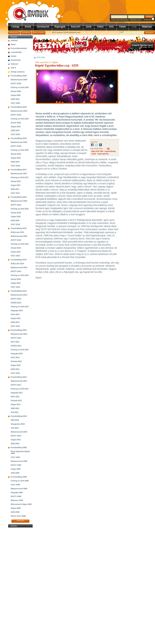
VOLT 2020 (15, 103)
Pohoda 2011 (16, 400)
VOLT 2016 (15, 224)
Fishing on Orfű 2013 (20, 307)
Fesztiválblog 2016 (19, 197)
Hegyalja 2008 (17, 492)
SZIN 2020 (15, 99)
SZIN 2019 (15, 130)
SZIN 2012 (15, 369)
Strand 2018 (16, 154)
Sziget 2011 (16, 404)
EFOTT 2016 (16, 205)
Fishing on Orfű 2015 (20, 244)
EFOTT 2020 (16, 83)
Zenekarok (43, 26)
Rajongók (60, 26)
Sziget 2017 (16, 185)
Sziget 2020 (16, 95)
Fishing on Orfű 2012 (20, 350)
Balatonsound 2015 (19, 236)
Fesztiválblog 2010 (19, 416)
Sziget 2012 (16, 365)
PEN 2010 (15, 420)
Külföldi (14, 40)
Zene (88, 26)
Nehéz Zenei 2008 (18, 516)
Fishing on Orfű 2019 (20, 119)
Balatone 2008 (17, 500)
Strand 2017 (16, 181)
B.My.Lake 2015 (17, 232)
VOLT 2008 (15, 485)
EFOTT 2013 (16, 299)
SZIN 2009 (15, 473)
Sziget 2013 (16, 318)
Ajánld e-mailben (38, 32)
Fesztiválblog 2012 (19, 330)
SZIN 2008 (15, 512)
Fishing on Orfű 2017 (20, 177)
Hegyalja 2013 (17, 310)
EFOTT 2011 (16, 385)
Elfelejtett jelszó (135, 19)
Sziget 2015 (16, 252)
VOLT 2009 (15, 457)
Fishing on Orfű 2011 (20, 389)
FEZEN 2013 (16, 303)
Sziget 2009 (16, 469)
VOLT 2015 (15, 256)
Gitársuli (14, 64)
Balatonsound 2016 (19, 201)
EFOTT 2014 (16, 271)
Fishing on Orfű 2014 (20, 275)
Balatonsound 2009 (19, 461)
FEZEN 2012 (16, 346)
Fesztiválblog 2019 (19, 107)
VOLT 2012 (15, 373)
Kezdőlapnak (26, 32)
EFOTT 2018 (16, 146)
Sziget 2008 (16, 508)
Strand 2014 (16, 279)
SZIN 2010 (15, 444)
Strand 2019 (16, 123)
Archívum (20, 520)
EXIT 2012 (15, 342)
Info (111, 26)
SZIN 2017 (15, 189)
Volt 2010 (15, 428)
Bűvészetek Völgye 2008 (21, 504)
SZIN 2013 (15, 322)
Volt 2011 (15, 412)
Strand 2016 (16, 213)
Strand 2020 (16, 91)
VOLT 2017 (15, 193)
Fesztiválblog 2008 (19, 477)
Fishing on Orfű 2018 (20, 150)
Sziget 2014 (16, 283)
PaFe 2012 (15, 357)
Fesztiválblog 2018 (19, 138)
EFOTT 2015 (16, 240)
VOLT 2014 (15, 287)
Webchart (147, 26)
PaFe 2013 (15, 314)
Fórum (123, 26)
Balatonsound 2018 (19, 142)
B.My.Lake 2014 (17, 263)
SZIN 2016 (15, 220)
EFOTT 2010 (16, 436)
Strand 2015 (16, 248)
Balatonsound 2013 (19, 295)
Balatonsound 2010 (19, 432)
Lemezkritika (16, 52)
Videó (100, 26)
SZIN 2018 (15, 162)
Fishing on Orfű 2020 (20, 87)
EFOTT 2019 (16, 115)
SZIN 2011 (15, 408)
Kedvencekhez (14, 32)
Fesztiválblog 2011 (19, 377)
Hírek (28, 26)
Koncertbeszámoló (19, 48)
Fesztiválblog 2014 (19, 260)
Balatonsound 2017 (19, 173)
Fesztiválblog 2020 (19, 76)
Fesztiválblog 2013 (19, 291)
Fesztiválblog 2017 (19, 170)
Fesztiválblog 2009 (19, 447)
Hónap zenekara (17, 72)
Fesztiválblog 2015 (19, 228)
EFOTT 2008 (16, 496)
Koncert (76, 26)
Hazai (13, 44)
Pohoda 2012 (16, 361)
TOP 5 (13, 68)
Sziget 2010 (16, 440)
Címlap (15, 26)
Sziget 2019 (16, 127)
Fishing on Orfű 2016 (20, 209)
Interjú (13, 56)
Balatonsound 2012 (19, 334)
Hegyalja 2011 (17, 393)
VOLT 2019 (15, 134)
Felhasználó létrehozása (120, 19)
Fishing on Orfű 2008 (20, 481)
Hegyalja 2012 (17, 354)
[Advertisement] (20, 577)
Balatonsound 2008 (19, 489)
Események (16, 60)
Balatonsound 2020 (19, 80)
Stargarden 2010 (18, 424)
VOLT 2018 (15, 166)
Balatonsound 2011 (19, 381)
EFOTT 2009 (16, 465)
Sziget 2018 (16, 158)
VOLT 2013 (15, 326)
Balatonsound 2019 (19, 111)
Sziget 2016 (16, 217)
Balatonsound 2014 (19, 267)
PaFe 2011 (15, 397)
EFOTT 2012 (16, 338)
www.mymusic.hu (28, 10)
